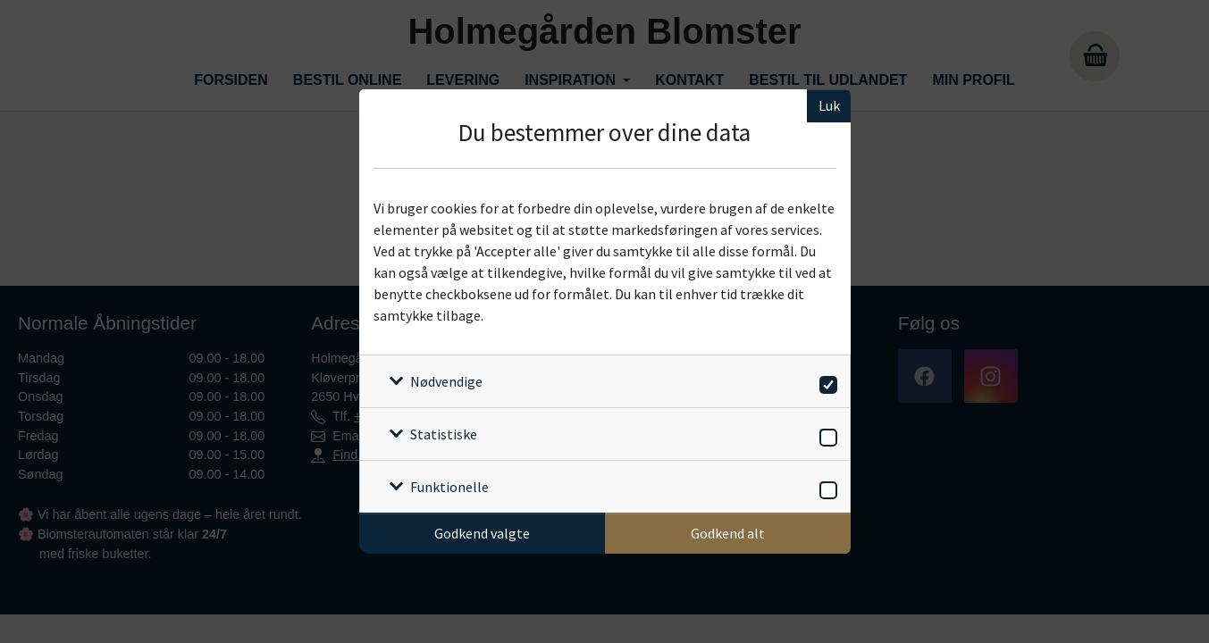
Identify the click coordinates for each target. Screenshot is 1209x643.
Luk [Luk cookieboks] (829, 105)
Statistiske (443, 434)
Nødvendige (446, 381)
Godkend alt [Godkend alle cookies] (728, 533)
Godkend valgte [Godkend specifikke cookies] (482, 533)
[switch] (825, 382)
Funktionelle (449, 487)
